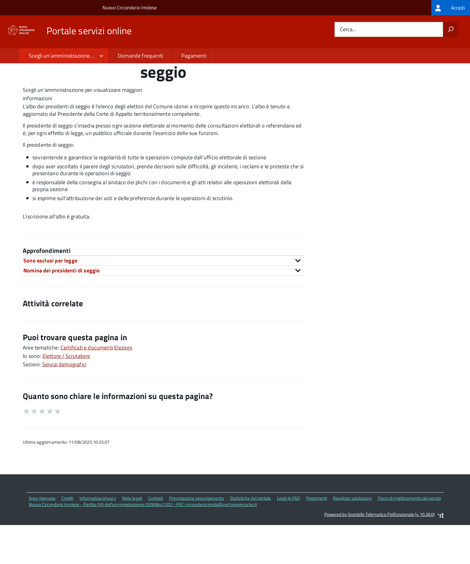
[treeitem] (450, 7)
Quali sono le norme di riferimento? (368, 95)
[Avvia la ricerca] (450, 29)
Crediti (67, 539)
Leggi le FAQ (288, 539)
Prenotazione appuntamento (196, 539)
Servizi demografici (64, 405)
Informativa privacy (97, 539)
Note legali (132, 539)
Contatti (155, 539)
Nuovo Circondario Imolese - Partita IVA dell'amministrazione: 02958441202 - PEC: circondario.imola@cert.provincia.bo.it (143, 545)
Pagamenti (194, 56)
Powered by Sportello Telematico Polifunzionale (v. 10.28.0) (379, 554)
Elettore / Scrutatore (66, 396)
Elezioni (123, 388)
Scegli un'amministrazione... (61, 56)
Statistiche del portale (250, 539)
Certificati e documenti (87, 388)
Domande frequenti (140, 56)
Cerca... (348, 29)
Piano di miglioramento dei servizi (409, 539)
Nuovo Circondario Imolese (130, 7)
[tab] (163, 301)
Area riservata (42, 539)
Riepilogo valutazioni (352, 539)
